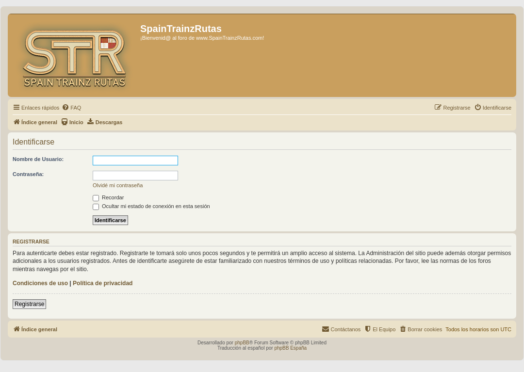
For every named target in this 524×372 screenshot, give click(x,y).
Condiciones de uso (40, 283)
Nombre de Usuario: (38, 159)
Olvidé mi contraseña (118, 185)
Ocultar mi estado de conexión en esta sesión (151, 206)
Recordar (108, 197)
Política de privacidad (102, 283)
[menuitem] (71, 107)
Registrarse (29, 304)
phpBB (242, 342)
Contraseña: (28, 174)
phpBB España (290, 348)
